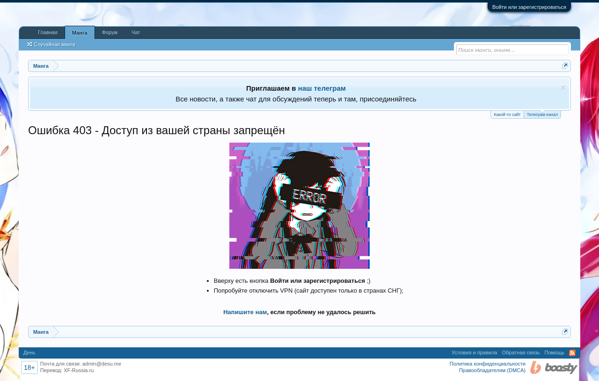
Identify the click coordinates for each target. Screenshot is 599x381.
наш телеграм (322, 88)
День (29, 352)
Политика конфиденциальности (488, 364)
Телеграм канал (542, 114)
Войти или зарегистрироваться (529, 7)
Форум (109, 32)
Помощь (555, 352)
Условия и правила (474, 352)
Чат (135, 32)
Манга (80, 33)
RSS (572, 353)
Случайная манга (51, 44)
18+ (29, 367)
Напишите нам (245, 312)
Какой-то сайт (507, 114)
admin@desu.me (101, 364)
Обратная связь (521, 352)
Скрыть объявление (563, 87)
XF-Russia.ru (79, 370)
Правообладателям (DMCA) (492, 370)
